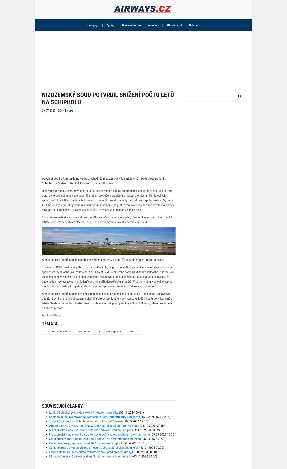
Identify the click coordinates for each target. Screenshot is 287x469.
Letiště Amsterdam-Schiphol (58, 331)
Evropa (69, 110)
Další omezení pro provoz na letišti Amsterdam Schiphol (85, 443)
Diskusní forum (131, 25)
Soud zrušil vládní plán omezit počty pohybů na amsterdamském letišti (95, 439)
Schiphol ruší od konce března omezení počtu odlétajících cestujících (94, 447)
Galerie (193, 25)
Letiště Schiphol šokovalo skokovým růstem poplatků (83, 412)
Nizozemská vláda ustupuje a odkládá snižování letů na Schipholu (91, 430)
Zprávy (110, 25)
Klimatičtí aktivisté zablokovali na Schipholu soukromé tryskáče (90, 456)
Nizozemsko (84, 331)
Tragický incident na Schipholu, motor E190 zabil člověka (86, 421)
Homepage (92, 25)
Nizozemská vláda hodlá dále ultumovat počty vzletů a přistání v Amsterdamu (99, 434)
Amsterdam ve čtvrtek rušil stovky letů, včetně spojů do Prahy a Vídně (94, 425)
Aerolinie (153, 25)
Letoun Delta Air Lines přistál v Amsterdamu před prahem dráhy (90, 452)
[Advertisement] (143, 58)
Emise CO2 (134, 331)
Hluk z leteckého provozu (109, 331)
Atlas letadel (174, 25)
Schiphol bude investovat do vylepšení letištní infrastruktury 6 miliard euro (97, 417)
